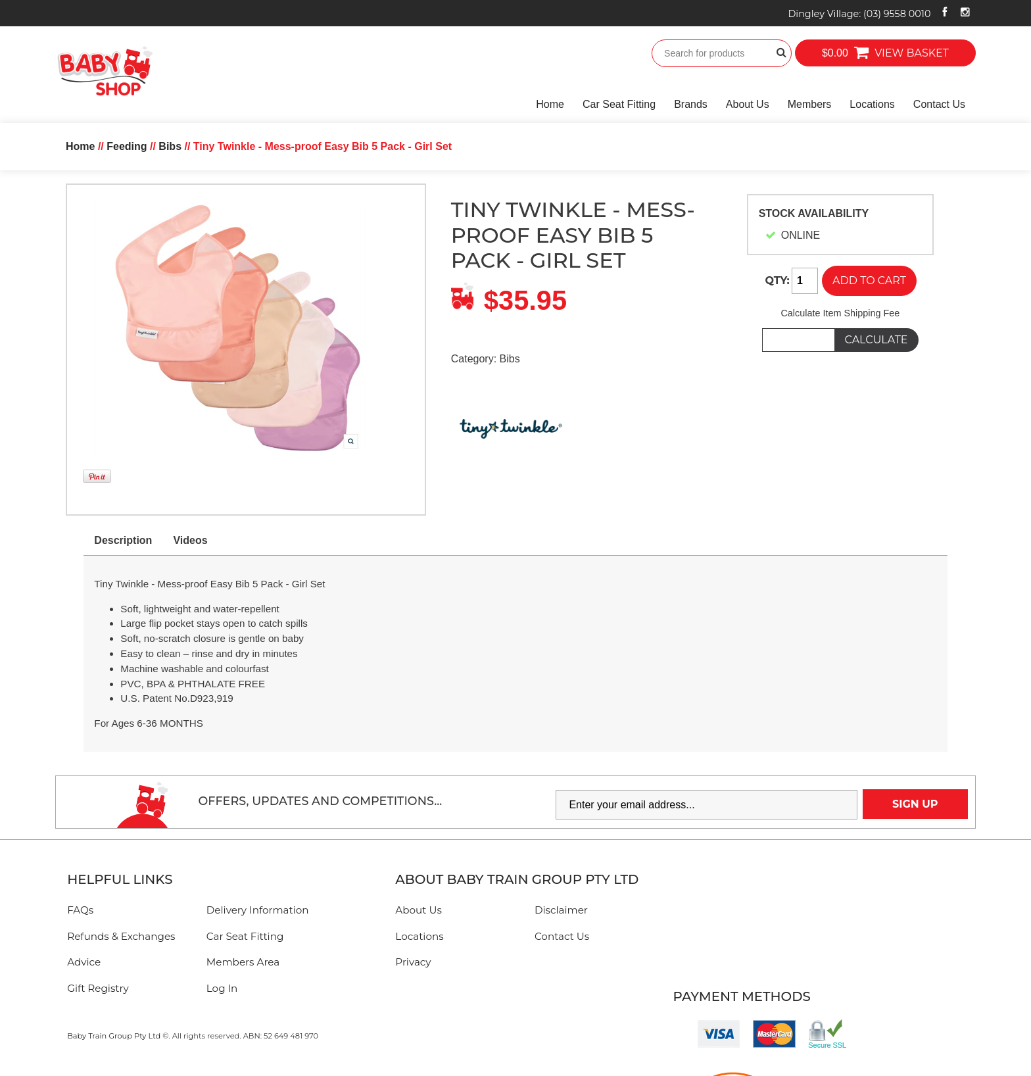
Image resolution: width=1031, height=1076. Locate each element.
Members (810, 104)
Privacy (413, 962)
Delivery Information (257, 910)
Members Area (242, 962)
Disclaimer (561, 910)
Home (550, 104)
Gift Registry (98, 988)
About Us (747, 104)
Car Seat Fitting (619, 104)
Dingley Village (859, 14)
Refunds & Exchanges (121, 936)
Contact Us (939, 104)
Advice (84, 962)
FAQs (80, 910)
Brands (690, 104)
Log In (222, 988)
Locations (872, 104)
